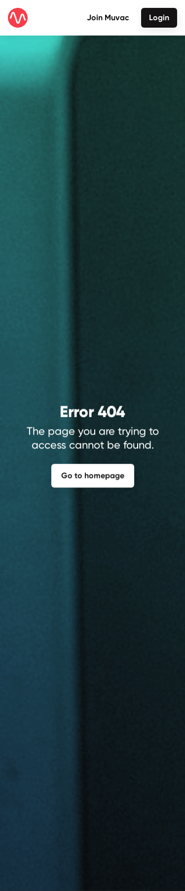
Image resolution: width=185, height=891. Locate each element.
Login (159, 17)
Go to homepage (92, 475)
